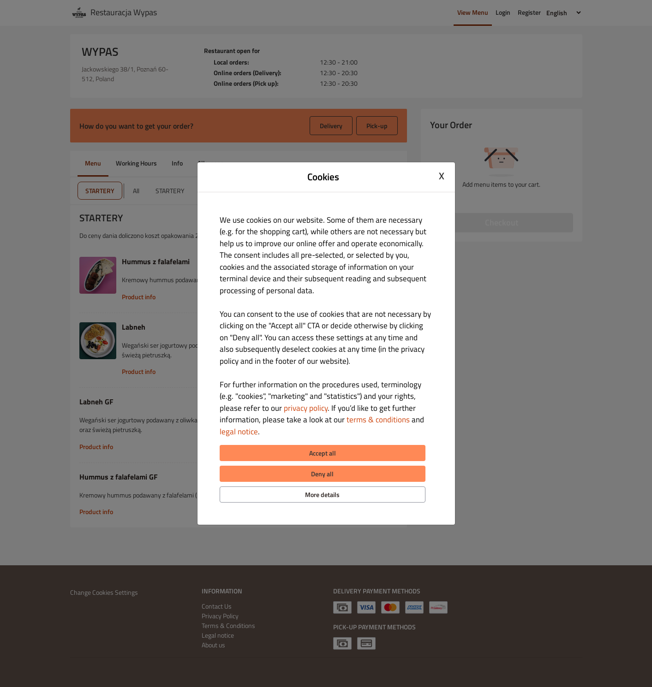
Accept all (322, 453)
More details (322, 494)
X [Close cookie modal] (441, 176)
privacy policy (306, 408)
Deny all (322, 474)
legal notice (239, 432)
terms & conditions (378, 420)
